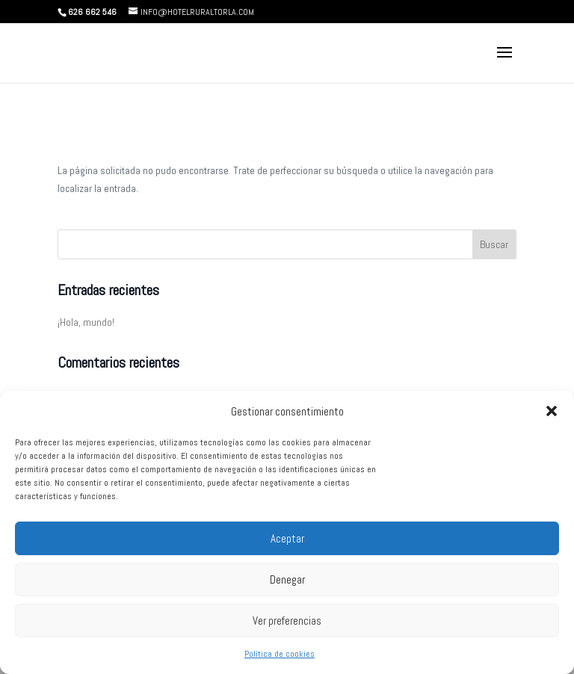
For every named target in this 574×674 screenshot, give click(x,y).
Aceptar (287, 538)
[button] (551, 411)
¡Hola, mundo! (86, 322)
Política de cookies (279, 654)
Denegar (287, 579)
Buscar (494, 244)
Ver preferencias (287, 620)
